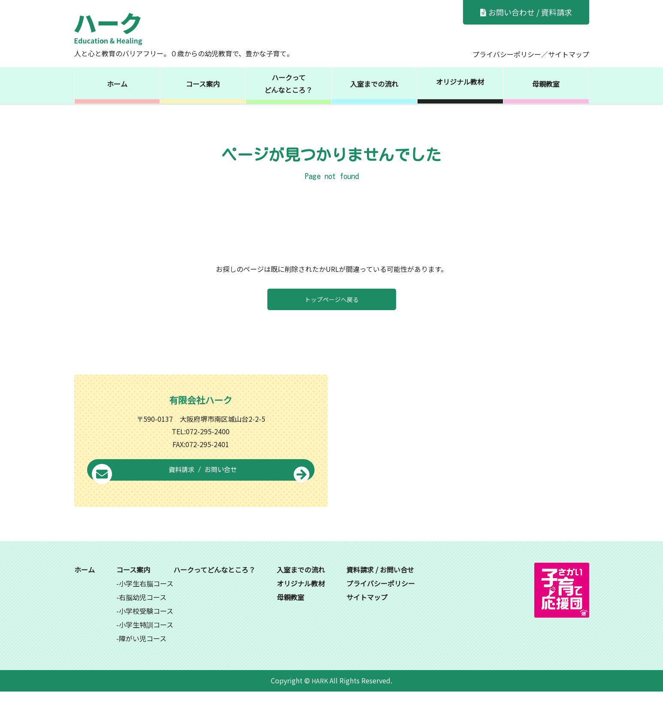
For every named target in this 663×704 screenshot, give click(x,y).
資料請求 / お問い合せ (201, 483)
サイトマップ (568, 54)
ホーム (117, 84)
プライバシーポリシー (506, 54)
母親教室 (546, 84)
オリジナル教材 (460, 81)
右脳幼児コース (143, 609)
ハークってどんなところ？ (288, 83)
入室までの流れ (374, 84)
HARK (320, 693)
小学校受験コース (146, 623)
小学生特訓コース (146, 637)
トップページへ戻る (332, 299)
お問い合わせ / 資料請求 (526, 12)
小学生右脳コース (146, 596)
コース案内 (203, 84)
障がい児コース (143, 651)
